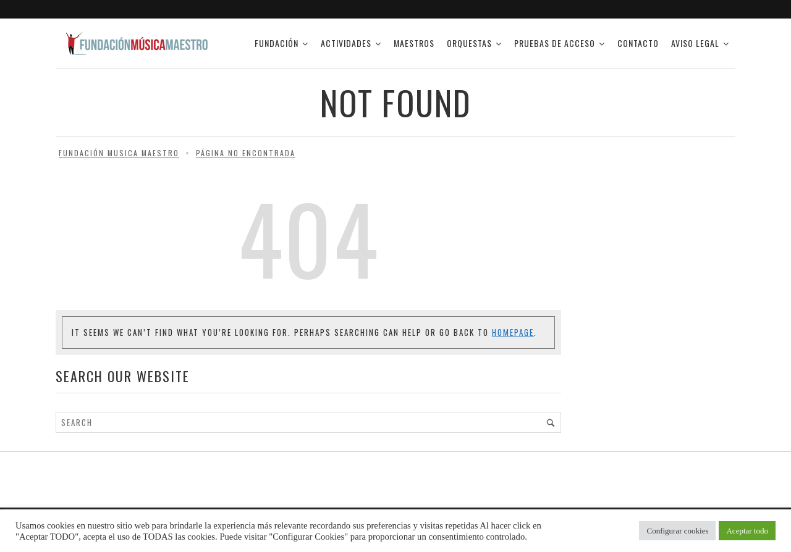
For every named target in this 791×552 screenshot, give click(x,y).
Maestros (414, 42)
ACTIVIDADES (346, 42)
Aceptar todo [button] (747, 530)
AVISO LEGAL (695, 42)
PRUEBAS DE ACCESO (554, 42)
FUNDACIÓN (276, 42)
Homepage (513, 332)
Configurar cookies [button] (677, 530)
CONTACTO (638, 42)
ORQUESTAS (469, 42)
